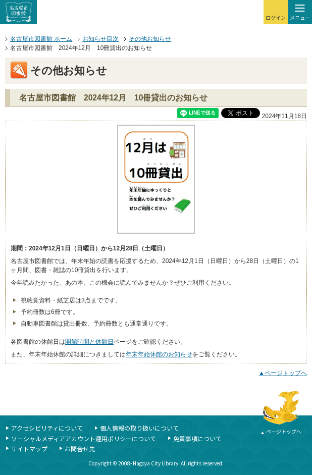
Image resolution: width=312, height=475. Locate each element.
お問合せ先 (80, 448)
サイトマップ (29, 448)
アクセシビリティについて (47, 428)
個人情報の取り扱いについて (139, 428)
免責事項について (197, 438)
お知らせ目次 (100, 38)
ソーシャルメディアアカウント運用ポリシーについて (83, 438)
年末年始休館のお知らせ (159, 354)
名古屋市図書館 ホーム (41, 38)
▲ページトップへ (282, 373)
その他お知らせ (150, 38)
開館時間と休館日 (89, 341)
